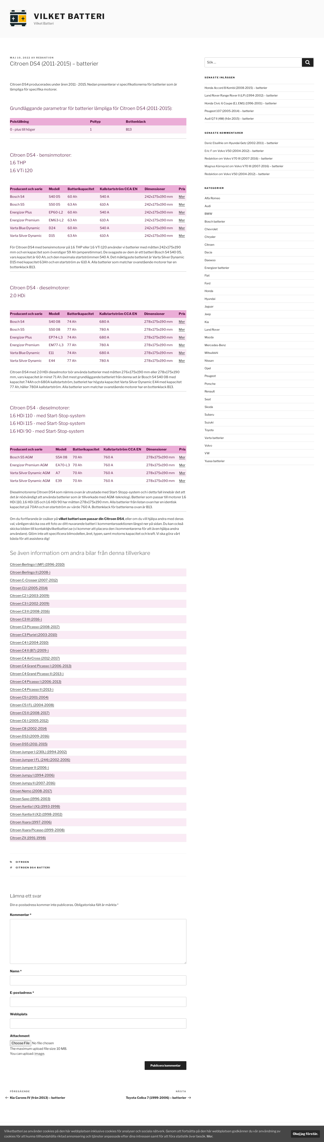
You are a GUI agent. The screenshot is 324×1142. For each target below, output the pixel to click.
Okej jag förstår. (305, 1134)
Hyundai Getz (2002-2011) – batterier (253, 143)
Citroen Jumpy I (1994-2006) (32, 775)
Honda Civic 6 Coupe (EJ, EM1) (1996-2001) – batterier (241, 103)
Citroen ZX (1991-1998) (28, 838)
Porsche (210, 383)
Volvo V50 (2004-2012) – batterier (241, 151)
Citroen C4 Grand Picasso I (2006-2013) (40, 666)
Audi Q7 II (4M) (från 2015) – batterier (229, 118)
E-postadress (22, 993)
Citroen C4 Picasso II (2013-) (32, 689)
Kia (207, 322)
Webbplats (18, 1014)
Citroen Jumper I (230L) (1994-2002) (38, 752)
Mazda (209, 337)
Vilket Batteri (69, 16)
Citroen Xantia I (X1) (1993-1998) (35, 806)
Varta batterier (214, 438)
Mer (182, 197)
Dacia (208, 252)
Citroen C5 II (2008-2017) (30, 713)
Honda (209, 291)
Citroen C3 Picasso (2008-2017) (35, 627)
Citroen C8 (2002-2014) (28, 729)
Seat (208, 399)
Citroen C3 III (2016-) (26, 619)
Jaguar (209, 306)
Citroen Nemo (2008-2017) (31, 791)
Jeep (208, 314)
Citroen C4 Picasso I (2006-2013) (35, 682)
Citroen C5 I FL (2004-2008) (32, 705)
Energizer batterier (217, 267)
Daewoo (210, 260)
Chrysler (210, 236)
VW (207, 453)
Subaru (209, 414)
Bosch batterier (215, 221)
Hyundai (210, 298)
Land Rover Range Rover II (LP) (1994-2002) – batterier (241, 95)
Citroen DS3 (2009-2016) (29, 736)
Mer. (218, 1136)
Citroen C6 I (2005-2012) (29, 721)
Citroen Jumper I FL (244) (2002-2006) (40, 760)
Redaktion (45, 57)
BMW (208, 213)
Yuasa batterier (215, 461)
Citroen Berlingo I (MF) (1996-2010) (37, 564)
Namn (16, 971)
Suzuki (209, 422)
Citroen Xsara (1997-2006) (31, 822)
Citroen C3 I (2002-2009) (29, 604)
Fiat (207, 275)
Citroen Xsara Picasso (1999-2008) (37, 830)
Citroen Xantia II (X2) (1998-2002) (36, 814)
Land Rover (212, 329)
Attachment (20, 1036)
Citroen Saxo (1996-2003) (30, 799)
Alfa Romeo (212, 198)
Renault (210, 391)
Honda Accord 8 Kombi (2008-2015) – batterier (236, 87)
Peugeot (210, 376)
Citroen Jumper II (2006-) (29, 768)
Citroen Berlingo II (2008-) (30, 572)
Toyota (209, 430)
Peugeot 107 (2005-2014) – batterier (229, 111)
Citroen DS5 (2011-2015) (29, 744)
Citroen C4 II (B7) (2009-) (29, 650)
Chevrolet (211, 229)
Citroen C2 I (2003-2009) (29, 596)
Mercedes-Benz (215, 345)
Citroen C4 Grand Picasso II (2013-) (37, 674)
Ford (207, 283)
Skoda (209, 407)
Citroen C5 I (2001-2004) (29, 697)
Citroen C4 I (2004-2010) (29, 643)
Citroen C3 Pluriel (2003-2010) (33, 635)
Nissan (209, 360)
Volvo (208, 445)
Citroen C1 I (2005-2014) (29, 588)
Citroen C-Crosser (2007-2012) (34, 580)
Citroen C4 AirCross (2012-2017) (35, 658)
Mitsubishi (211, 352)
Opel (208, 368)
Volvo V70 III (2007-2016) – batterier (248, 158)
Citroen (22, 862)
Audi (208, 206)
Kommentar (20, 915)
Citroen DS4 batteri (33, 867)
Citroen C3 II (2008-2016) (30, 611)
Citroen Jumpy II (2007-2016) (32, 783)
